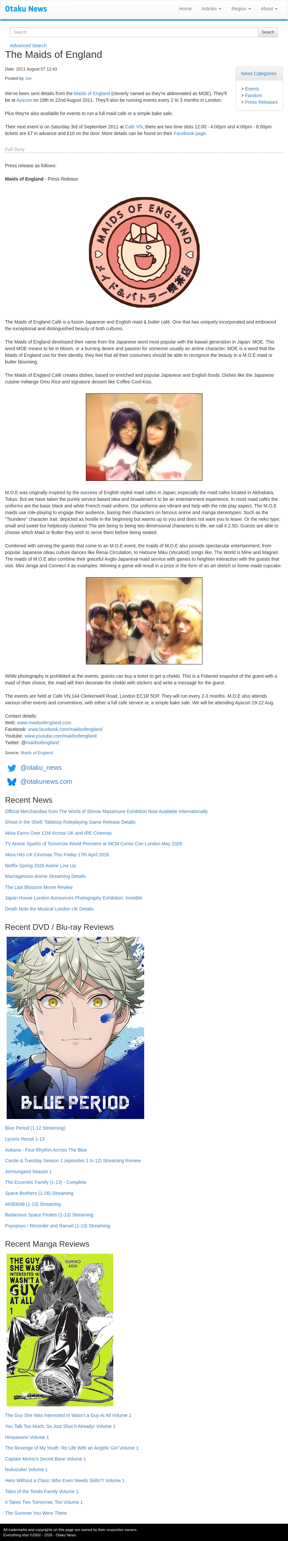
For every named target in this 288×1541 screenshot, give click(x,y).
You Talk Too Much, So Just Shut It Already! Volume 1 (60, 1426)
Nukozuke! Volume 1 (26, 1469)
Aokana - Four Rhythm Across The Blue (46, 1150)
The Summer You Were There (36, 1513)
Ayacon (24, 100)
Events (252, 88)
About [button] (269, 8)
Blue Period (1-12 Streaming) (35, 1128)
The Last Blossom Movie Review (39, 887)
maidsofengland (42, 742)
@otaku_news (41, 767)
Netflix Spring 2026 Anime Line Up (40, 865)
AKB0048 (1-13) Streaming (33, 1204)
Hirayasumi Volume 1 (27, 1437)
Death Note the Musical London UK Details (49, 908)
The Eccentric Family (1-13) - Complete (45, 1182)
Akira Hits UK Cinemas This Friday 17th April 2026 (57, 854)
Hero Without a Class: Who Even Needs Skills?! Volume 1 (65, 1480)
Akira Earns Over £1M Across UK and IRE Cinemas (58, 833)
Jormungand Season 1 (28, 1171)
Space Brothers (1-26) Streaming (39, 1193)
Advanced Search (28, 45)
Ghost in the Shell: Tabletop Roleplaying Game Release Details (70, 822)
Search (268, 32)
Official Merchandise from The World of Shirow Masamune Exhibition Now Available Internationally (106, 811)
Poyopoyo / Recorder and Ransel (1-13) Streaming (57, 1225)
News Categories (259, 73)
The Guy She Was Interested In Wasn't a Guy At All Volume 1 (68, 1415)
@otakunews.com (46, 781)
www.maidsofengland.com (44, 722)
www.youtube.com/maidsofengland (61, 736)
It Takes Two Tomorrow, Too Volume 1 (44, 1502)
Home (185, 8)
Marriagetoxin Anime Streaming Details (45, 876)
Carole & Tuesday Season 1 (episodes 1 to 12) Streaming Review (73, 1160)
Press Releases (261, 102)
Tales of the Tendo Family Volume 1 (42, 1491)
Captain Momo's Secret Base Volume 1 (45, 1459)
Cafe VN (134, 126)
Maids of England (92, 93)
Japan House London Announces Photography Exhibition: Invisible (74, 898)
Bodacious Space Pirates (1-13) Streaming (49, 1214)
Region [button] (241, 8)
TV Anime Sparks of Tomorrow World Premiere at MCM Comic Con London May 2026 (93, 843)
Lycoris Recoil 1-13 (25, 1139)
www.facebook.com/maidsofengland (65, 729)
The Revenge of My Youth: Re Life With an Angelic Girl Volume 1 (72, 1448)
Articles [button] (211, 8)
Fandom (253, 95)
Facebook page (190, 133)
